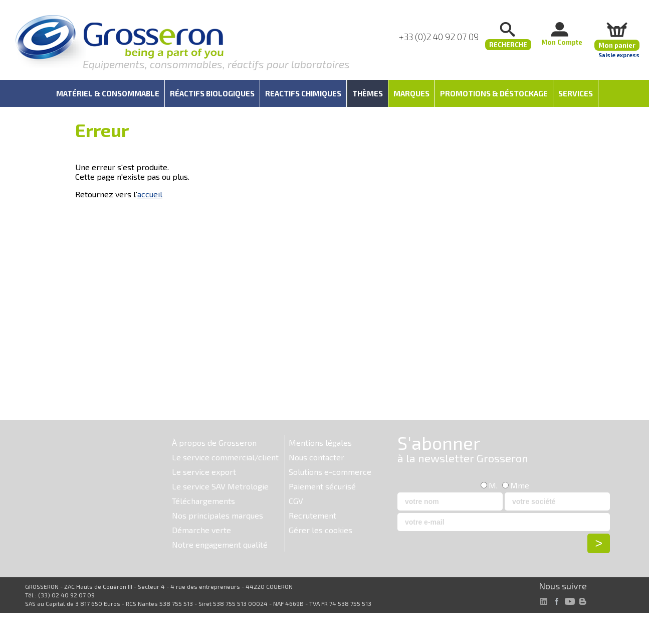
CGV (296, 500)
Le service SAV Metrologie (220, 486)
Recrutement (312, 515)
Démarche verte (201, 530)
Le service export (204, 471)
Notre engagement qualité (220, 544)
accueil (149, 194)
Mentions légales (320, 442)
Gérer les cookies (320, 530)
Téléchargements (203, 500)
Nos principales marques (217, 515)
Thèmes (367, 93)
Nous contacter (316, 457)
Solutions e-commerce (330, 471)
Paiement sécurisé (322, 486)
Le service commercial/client (225, 457)
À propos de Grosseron (214, 442)
